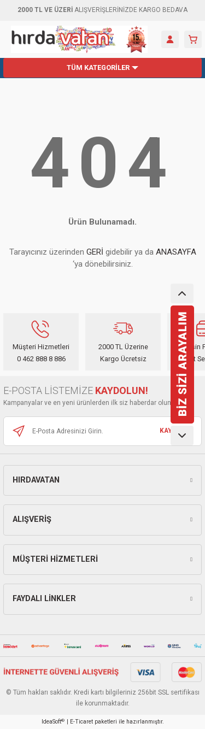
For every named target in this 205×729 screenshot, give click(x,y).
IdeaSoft (53, 721)
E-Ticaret (81, 722)
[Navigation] (102, 68)
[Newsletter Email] (102, 431)
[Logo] (79, 39)
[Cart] (193, 39)
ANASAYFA (176, 252)
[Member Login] (170, 39)
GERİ (94, 252)
